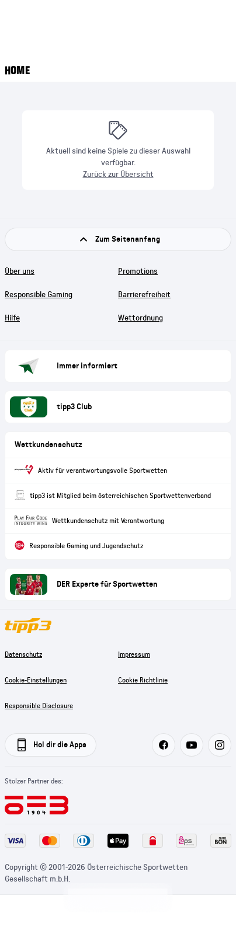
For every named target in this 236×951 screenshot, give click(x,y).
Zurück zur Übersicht (118, 174)
